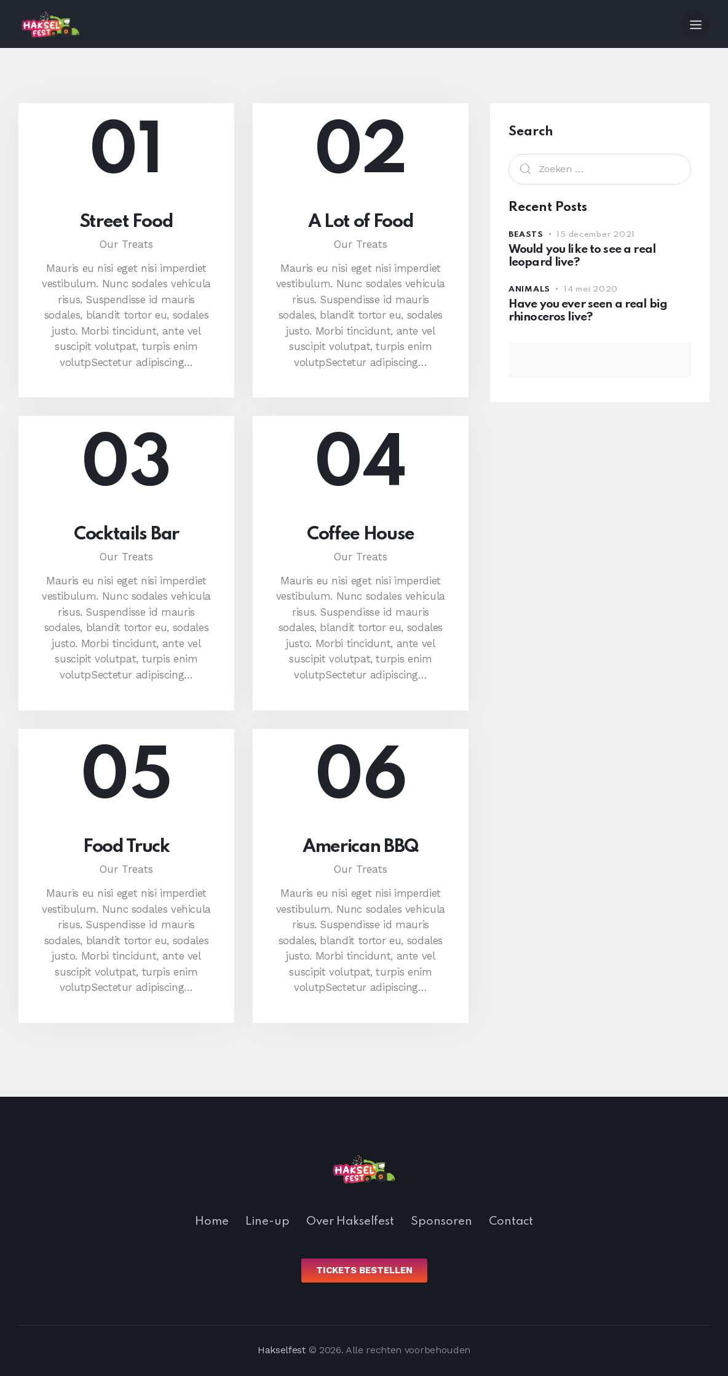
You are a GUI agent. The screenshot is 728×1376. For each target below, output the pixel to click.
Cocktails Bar (126, 534)
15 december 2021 (595, 235)
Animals (529, 289)
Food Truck (126, 847)
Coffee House (360, 534)
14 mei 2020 (591, 289)
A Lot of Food (361, 222)
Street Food (126, 222)
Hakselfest (282, 1350)
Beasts (526, 235)
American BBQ (361, 847)
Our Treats (126, 244)
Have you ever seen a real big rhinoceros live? (587, 310)
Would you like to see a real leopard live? (581, 256)
